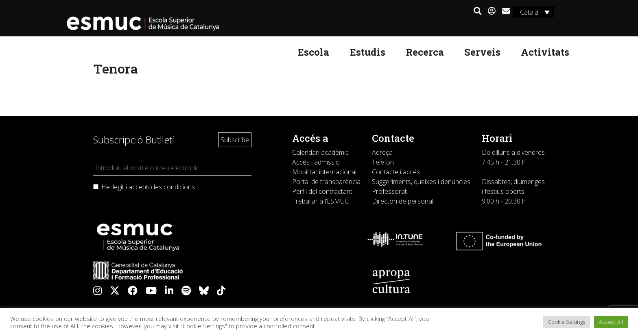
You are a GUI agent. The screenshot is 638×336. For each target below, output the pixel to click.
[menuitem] (533, 11)
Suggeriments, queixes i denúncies (421, 181)
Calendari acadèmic (320, 152)
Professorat (389, 191)
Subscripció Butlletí (133, 139)
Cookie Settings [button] (566, 321)
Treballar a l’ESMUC (320, 201)
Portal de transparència (326, 181)
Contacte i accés (396, 171)
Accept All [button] (611, 321)
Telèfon (383, 162)
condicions (179, 186)
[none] (533, 11)
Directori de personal (402, 201)
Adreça (382, 152)
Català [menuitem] (528, 12)
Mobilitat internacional (324, 171)
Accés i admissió (316, 162)
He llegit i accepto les (148, 186)
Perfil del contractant (322, 191)
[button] (477, 11)
